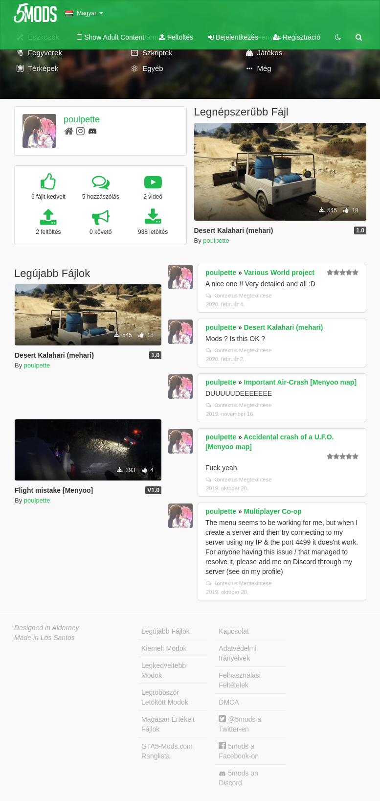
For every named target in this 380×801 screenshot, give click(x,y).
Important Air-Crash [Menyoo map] (300, 382)
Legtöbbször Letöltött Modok (164, 697)
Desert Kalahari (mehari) (283, 327)
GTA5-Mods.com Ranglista (167, 751)
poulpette (82, 119)
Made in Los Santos (44, 637)
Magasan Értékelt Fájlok (168, 724)
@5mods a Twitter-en (240, 724)
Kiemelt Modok (164, 648)
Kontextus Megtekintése (238, 295)
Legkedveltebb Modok (163, 670)
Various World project (279, 272)
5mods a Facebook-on (239, 751)
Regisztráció (296, 37)
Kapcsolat (233, 631)
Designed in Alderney (46, 628)
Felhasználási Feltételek (240, 680)
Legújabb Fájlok (165, 631)
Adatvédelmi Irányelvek (237, 653)
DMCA (229, 702)
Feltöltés (176, 37)
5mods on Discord (238, 778)
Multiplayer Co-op (273, 511)
